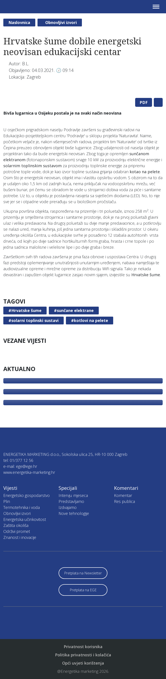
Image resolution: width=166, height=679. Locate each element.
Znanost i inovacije (19, 537)
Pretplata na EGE (83, 590)
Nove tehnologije (74, 513)
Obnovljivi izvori (61, 22)
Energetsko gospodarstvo (26, 495)
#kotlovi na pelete (89, 320)
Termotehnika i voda (21, 507)
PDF (144, 102)
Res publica (124, 501)
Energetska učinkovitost (24, 519)
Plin (6, 501)
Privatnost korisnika (83, 646)
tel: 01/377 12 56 (18, 460)
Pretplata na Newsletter (83, 573)
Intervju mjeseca (73, 495)
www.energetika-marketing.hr (29, 472)
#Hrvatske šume (25, 310)
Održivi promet (16, 531)
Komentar (123, 495)
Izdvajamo (68, 507)
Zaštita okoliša (15, 525)
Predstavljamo (71, 501)
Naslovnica (19, 22)
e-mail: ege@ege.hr (20, 466)
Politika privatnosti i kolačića (83, 654)
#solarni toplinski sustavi (33, 320)
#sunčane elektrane (74, 310)
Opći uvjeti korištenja (83, 663)
